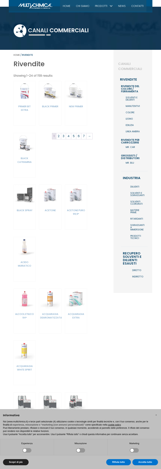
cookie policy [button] (114, 424)
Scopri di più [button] (16, 462)
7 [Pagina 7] (83, 395)
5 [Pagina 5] (73, 395)
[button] (156, 415)
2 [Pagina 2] (58, 395)
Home (16, 55)
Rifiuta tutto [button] (118, 462)
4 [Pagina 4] (68, 395)
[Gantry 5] (27, 6)
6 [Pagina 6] (78, 395)
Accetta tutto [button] (145, 462)
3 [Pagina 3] (63, 395)
